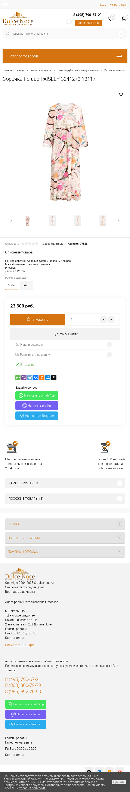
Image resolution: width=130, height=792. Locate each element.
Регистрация (118, 4)
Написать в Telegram (37, 416)
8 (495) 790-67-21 (87, 14)
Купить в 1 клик (65, 334)
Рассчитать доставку (32, 355)
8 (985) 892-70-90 (23, 691)
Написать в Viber (36, 406)
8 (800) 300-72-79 (23, 685)
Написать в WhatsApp (37, 396)
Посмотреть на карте (19, 645)
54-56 (26, 285)
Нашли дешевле (29, 345)
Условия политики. (32, 788)
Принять (118, 782)
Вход (102, 4)
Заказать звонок (88, 23)
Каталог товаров (65, 56)
